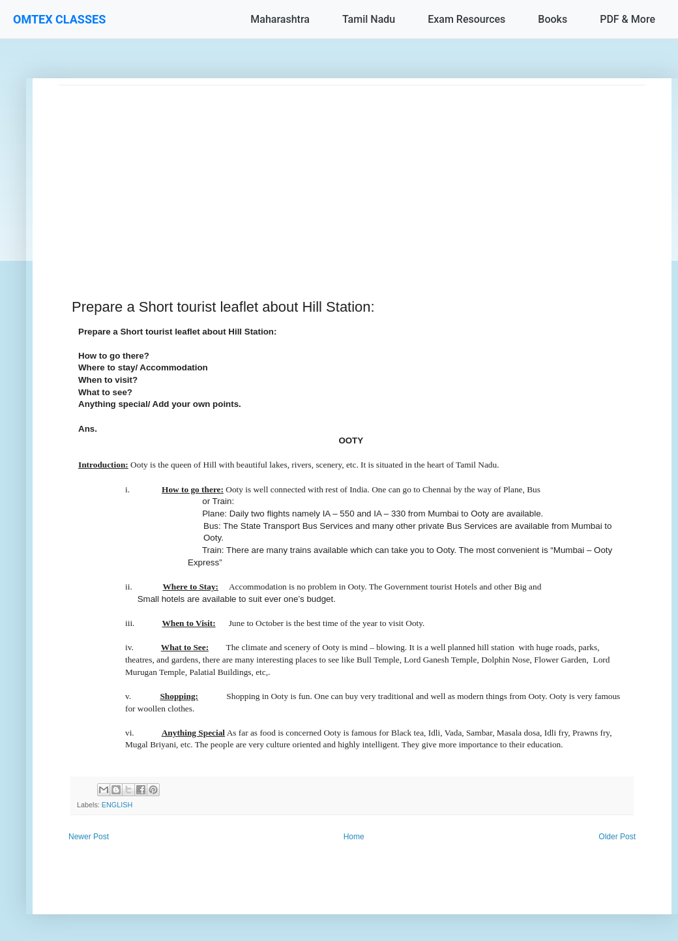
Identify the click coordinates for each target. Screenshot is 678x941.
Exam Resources (466, 19)
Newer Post (88, 836)
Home (354, 836)
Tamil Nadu (368, 19)
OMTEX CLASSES (59, 19)
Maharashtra (280, 19)
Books (552, 19)
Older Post (617, 836)
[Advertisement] (352, 176)
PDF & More (627, 19)
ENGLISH (117, 805)
